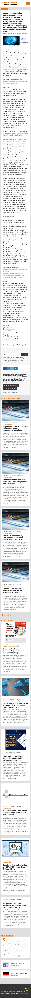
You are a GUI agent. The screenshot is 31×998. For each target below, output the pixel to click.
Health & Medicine (13, 422)
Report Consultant (17, 35)
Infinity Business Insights (9, 753)
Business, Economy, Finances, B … (17, 475)
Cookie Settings (25, 993)
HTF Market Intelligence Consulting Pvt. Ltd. (13, 701)
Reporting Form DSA (15, 993)
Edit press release (10, 388)
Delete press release (11, 385)
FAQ (2, 991)
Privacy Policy (12, 991)
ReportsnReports (7, 808)
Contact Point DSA (5, 993)
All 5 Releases (6, 615)
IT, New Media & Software (21, 33)
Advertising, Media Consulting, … (16, 699)
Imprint (6, 991)
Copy (24, 355)
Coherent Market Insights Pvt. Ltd (11, 646)
